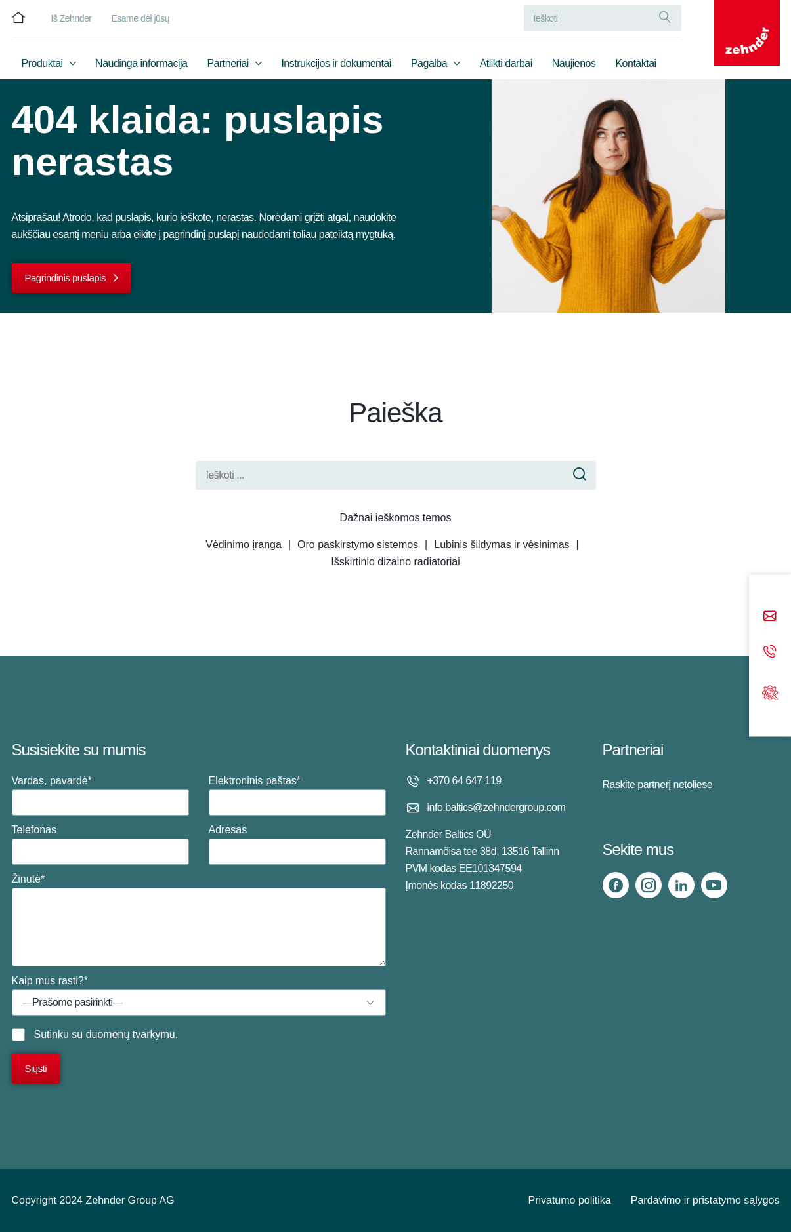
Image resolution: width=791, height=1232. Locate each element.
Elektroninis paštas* (297, 795)
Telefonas (100, 844)
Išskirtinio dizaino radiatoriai (395, 561)
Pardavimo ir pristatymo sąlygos (705, 1200)
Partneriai (227, 63)
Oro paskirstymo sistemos (357, 544)
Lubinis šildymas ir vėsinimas (501, 544)
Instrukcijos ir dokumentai (336, 63)
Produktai (42, 63)
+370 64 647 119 (464, 780)
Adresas (297, 844)
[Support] (770, 691)
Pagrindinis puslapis (65, 277)
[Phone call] (770, 652)
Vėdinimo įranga (243, 544)
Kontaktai (635, 63)
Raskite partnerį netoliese (658, 784)
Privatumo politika (569, 1200)
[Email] (770, 617)
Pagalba (429, 63)
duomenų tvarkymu (130, 1034)
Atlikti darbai (506, 63)
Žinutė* (199, 919)
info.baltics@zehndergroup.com (496, 807)
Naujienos (574, 63)
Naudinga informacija (141, 63)
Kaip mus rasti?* (199, 995)
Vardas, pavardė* (100, 795)
